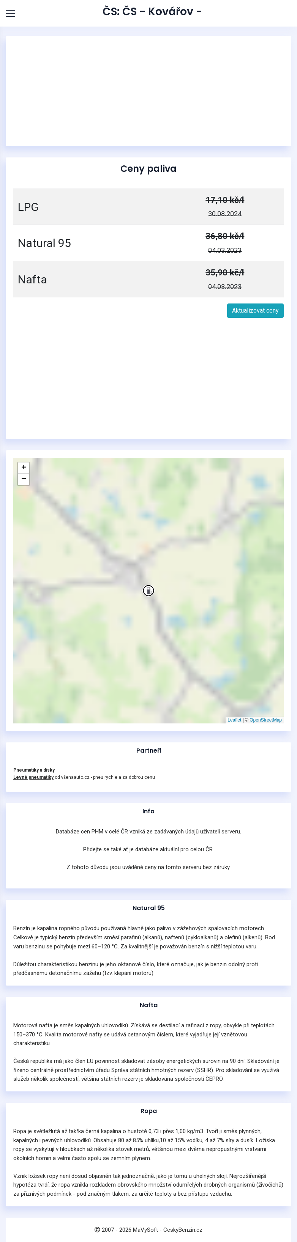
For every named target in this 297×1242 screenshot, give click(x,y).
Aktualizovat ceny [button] (255, 310)
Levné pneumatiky (33, 777)
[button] (148, 591)
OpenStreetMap (266, 720)
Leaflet (234, 720)
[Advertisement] (148, 91)
